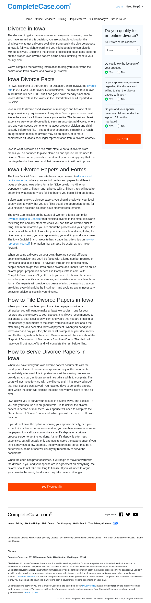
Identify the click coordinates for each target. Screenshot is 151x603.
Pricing (62, 19)
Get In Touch (118, 19)
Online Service (44, 19)
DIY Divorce (66, 537)
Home (28, 19)
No (123, 72)
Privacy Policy (89, 586)
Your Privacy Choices (99, 523)
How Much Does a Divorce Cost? (119, 537)
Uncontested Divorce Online (87, 537)
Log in (119, 6)
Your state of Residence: (120, 42)
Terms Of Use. (31, 592)
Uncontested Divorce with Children (25, 537)
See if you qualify (52, 486)
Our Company (97, 19)
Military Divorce (51, 537)
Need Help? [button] (133, 6)
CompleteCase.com (30, 514)
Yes (111, 72)
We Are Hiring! (32, 523)
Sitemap (12, 551)
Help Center (76, 19)
